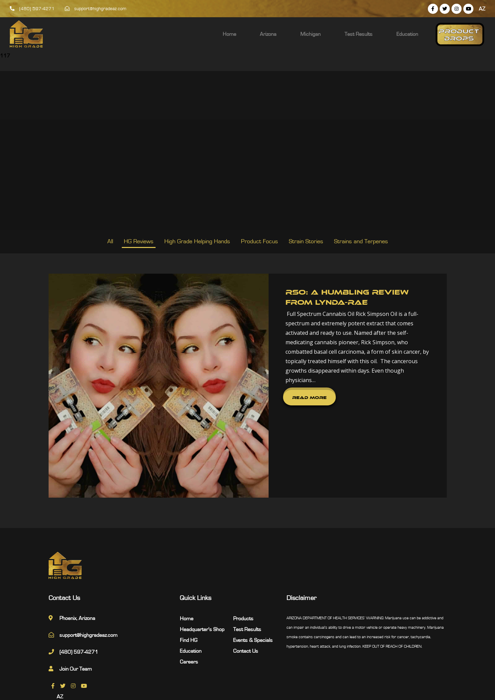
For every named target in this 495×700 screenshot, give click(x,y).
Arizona (310, 34)
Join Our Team (75, 624)
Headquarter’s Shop (202, 584)
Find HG (188, 595)
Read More (264, 378)
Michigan (341, 34)
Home (282, 34)
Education (416, 34)
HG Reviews (139, 242)
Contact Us (245, 606)
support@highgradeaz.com (96, 8)
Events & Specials (253, 595)
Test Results (378, 34)
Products (243, 573)
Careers (189, 617)
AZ (482, 8)
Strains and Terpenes (361, 242)
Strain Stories (306, 242)
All (110, 242)
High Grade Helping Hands (197, 242)
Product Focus (259, 242)
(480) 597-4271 (32, 8)
